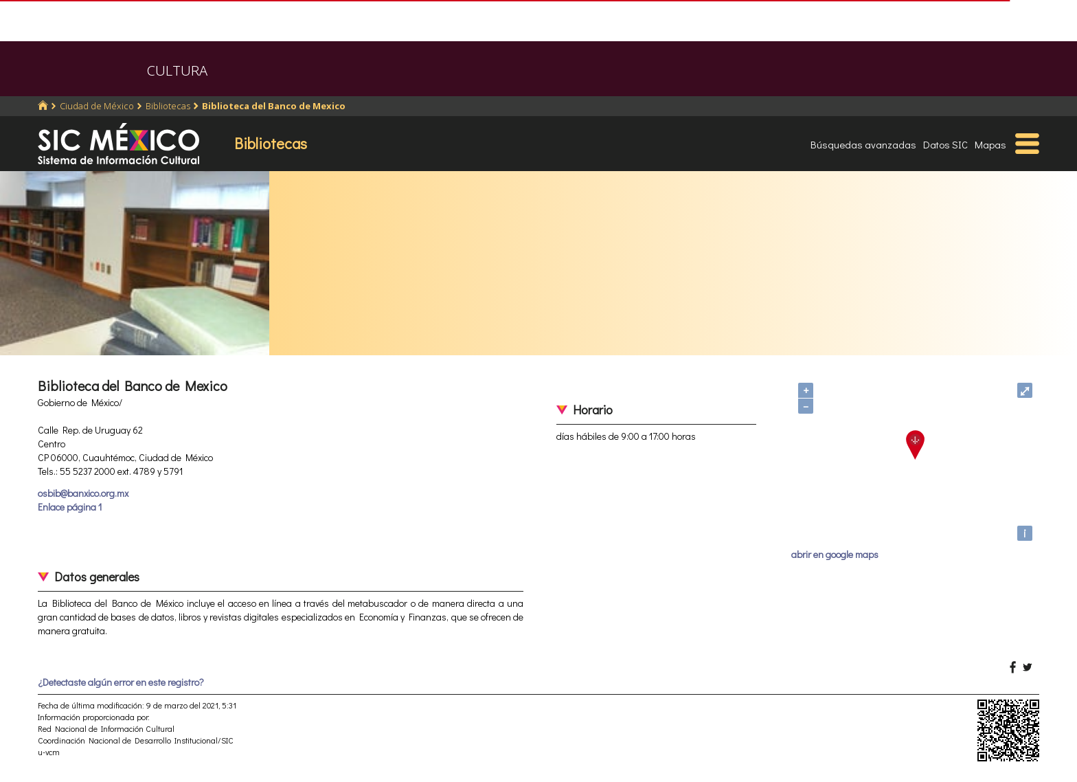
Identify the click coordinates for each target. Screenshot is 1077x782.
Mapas (990, 144)
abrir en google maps (834, 554)
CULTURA (177, 70)
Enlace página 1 (70, 506)
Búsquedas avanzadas (863, 144)
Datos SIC (945, 144)
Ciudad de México (97, 106)
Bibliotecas (168, 106)
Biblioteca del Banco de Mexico (273, 106)
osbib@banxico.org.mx (83, 493)
